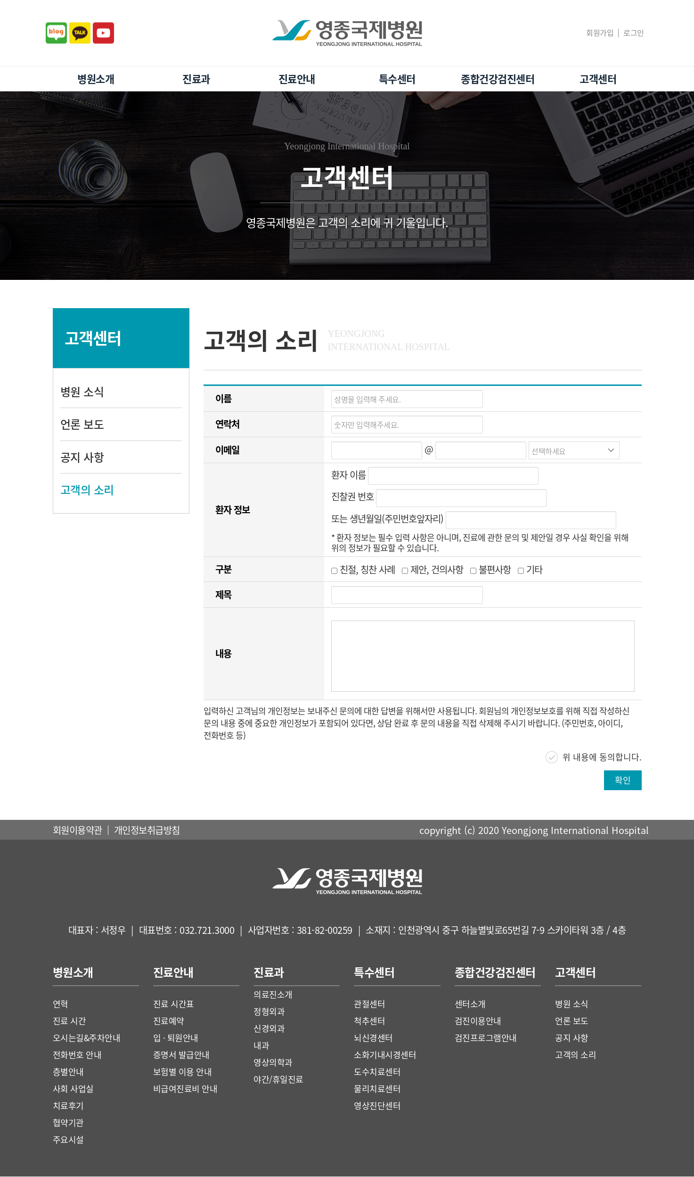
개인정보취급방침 (147, 830)
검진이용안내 (478, 1021)
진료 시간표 (173, 1004)
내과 (261, 1045)
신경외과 (269, 1028)
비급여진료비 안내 (185, 1089)
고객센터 (598, 78)
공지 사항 (82, 457)
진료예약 (168, 1021)
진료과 (196, 78)
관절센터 (369, 1004)
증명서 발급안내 (181, 1055)
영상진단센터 (377, 1106)
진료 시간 (69, 1021)
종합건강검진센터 (497, 78)
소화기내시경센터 (385, 1055)
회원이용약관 (77, 830)
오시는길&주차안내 (87, 1038)
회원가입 (599, 32)
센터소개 (470, 1004)
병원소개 (95, 78)
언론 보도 (82, 424)
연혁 (60, 1004)
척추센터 (369, 1021)
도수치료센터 (377, 1072)
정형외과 (269, 1011)
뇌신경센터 (373, 1038)
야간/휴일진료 (278, 1079)
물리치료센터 (377, 1089)
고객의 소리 (87, 489)
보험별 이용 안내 (182, 1072)
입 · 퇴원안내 (175, 1038)
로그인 (633, 32)
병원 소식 (82, 391)
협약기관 (68, 1123)
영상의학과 (273, 1062)
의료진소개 (273, 995)
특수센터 (397, 78)
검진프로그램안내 (486, 1038)
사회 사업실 (73, 1089)
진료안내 (296, 78)
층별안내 (68, 1072)
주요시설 (68, 1140)
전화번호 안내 (77, 1055)
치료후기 (68, 1106)
